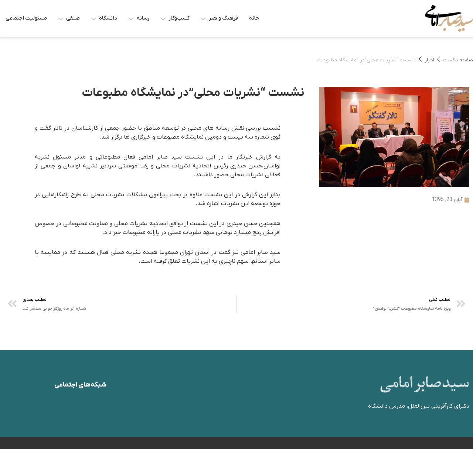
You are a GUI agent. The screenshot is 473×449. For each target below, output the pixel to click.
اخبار (429, 60)
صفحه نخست (458, 60)
